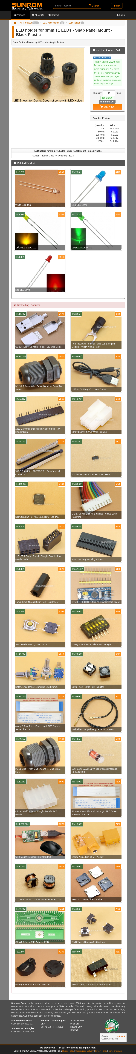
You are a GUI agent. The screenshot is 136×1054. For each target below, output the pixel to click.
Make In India (66, 1006)
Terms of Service (115, 1051)
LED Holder (76, 22)
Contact (54, 15)
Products (20, 15)
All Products (29, 22)
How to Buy (76, 1027)
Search (94, 5)
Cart (116, 6)
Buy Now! (107, 106)
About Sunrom (77, 1020)
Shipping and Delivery (84, 1051)
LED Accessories (53, 22)
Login (120, 15)
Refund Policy (68, 1051)
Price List (75, 1023)
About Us (38, 15)
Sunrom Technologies (22, 1028)
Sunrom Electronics (21, 1020)
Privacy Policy (101, 1051)
